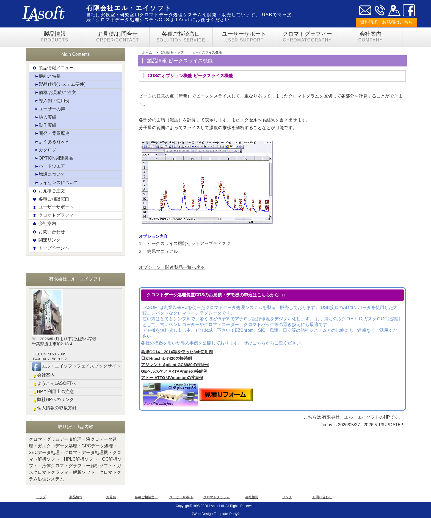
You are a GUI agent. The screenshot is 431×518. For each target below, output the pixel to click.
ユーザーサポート (244, 37)
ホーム (147, 52)
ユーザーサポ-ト (181, 497)
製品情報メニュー (53, 68)
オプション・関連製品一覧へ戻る (172, 267)
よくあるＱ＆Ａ (50, 142)
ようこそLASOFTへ (54, 383)
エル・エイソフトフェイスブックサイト (76, 366)
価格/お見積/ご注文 (54, 93)
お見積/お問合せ (117, 37)
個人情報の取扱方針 (54, 408)
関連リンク (46, 240)
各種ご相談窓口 (181, 37)
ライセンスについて (55, 183)
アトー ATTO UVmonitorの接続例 (172, 377)
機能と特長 (46, 76)
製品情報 (54, 37)
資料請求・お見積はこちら (386, 22)
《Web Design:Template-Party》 (215, 514)
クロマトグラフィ (53, 215)
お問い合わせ (48, 232)
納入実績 (44, 117)
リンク (287, 497)
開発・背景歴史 (51, 133)
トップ (41, 497)
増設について (48, 174)
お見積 (111, 497)
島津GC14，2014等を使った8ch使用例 (177, 352)
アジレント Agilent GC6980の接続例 (175, 365)
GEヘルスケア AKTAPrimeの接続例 (174, 371)
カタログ (44, 150)
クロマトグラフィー (307, 37)
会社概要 (251, 497)
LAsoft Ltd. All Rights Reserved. (232, 506)
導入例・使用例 (51, 101)
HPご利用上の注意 (53, 391)
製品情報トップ (172, 52)
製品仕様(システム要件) (59, 85)
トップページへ (50, 248)
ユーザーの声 (48, 109)
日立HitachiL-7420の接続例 (166, 358)
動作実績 (44, 125)
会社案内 (370, 37)
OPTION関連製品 (52, 158)
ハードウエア (48, 166)
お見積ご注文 (48, 191)
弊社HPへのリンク (53, 399)
